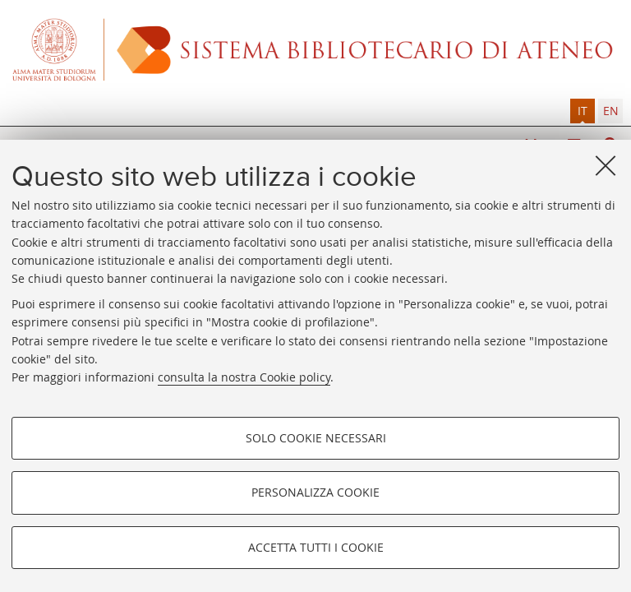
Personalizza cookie (315, 492)
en (611, 110)
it (582, 110)
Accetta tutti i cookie (316, 547)
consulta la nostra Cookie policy (244, 377)
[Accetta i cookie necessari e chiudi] (605, 165)
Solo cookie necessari (316, 438)
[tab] (582, 111)
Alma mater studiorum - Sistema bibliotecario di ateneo (315, 49)
